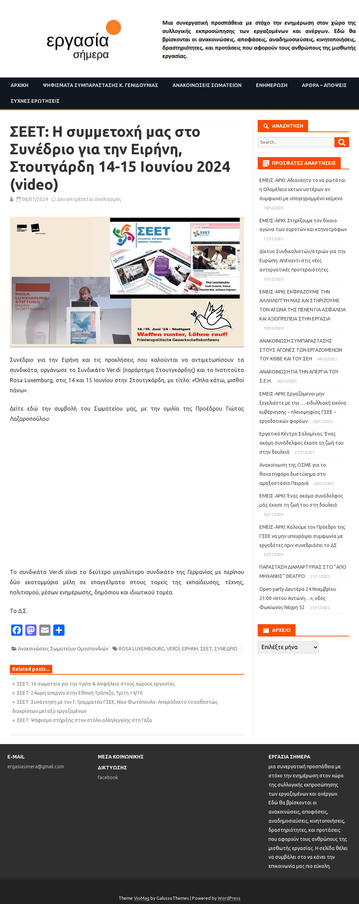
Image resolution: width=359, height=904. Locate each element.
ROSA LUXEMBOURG (141, 649)
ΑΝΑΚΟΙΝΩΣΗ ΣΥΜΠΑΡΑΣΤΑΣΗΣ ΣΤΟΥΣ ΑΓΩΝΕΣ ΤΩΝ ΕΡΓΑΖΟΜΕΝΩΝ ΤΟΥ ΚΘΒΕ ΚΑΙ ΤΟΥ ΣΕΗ (300, 350)
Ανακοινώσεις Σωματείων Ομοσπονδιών (63, 649)
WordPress (229, 898)
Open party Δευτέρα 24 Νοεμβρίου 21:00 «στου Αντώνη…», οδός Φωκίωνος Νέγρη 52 (297, 598)
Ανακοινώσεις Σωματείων (207, 85)
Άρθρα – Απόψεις (324, 85)
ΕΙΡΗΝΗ (190, 649)
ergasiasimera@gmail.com (35, 766)
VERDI (173, 649)
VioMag (141, 898)
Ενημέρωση (271, 85)
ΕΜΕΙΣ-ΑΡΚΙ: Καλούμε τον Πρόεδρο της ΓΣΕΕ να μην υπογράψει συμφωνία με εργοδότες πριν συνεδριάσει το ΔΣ (302, 536)
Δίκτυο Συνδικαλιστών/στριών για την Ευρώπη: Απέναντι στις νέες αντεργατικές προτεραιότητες (302, 260)
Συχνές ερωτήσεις (35, 101)
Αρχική (19, 85)
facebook (108, 777)
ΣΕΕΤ (206, 649)
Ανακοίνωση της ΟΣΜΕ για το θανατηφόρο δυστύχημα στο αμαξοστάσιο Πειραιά (292, 474)
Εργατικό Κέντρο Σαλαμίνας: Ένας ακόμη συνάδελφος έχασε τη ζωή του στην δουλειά (301, 443)
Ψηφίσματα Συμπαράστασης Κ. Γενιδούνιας (100, 85)
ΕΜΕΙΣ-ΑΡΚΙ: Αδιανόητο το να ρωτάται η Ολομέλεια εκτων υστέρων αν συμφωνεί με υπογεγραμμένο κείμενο (302, 189)
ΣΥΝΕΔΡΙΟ (225, 649)
